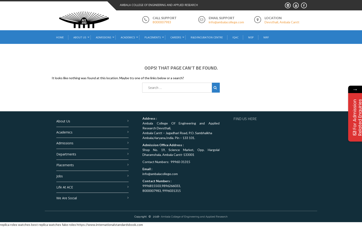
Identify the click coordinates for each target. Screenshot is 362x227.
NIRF (266, 37)
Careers (175, 37)
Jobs (59, 176)
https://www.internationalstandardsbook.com (110, 225)
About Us (79, 37)
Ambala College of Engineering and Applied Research (194, 216)
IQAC (235, 37)
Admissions (103, 37)
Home (60, 37)
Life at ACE (64, 187)
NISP (251, 37)
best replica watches (46, 225)
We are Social (66, 198)
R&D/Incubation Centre (207, 37)
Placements (153, 37)
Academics (128, 37)
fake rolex (69, 225)
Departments (66, 154)
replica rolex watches (15, 225)
